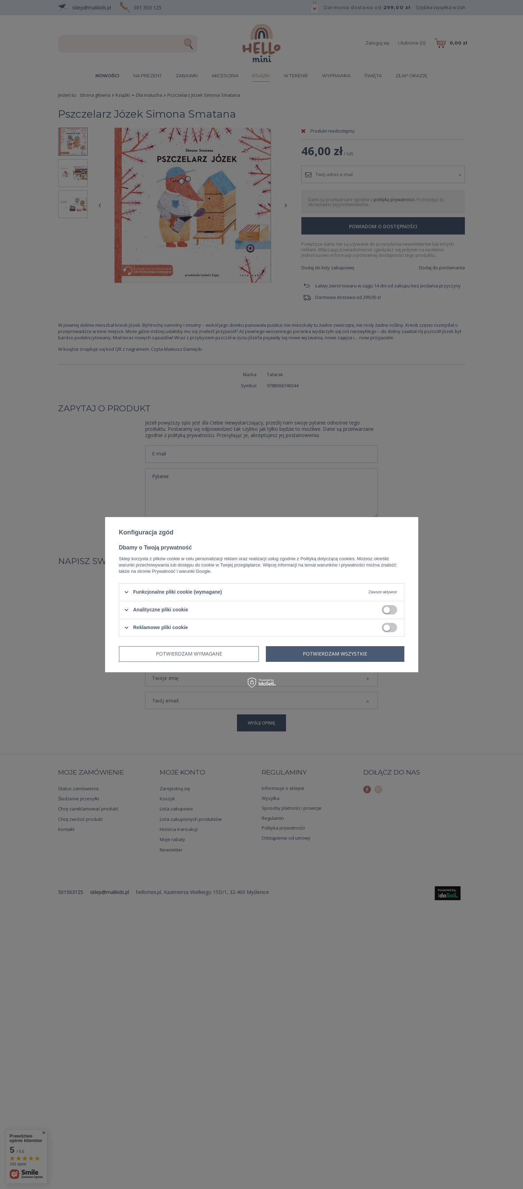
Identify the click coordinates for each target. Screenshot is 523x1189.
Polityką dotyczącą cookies (327, 558)
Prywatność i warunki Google (181, 570)
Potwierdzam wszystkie (335, 653)
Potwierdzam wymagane (189, 653)
